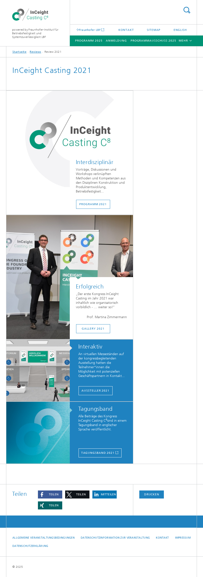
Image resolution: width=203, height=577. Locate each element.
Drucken (151, 494)
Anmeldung (116, 40)
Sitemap (153, 30)
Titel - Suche (187, 10)
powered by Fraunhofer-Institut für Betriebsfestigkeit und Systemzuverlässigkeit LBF (35, 33)
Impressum (183, 537)
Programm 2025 (89, 40)
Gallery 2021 (93, 328)
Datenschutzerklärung (30, 546)
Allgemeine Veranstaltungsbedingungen (43, 537)
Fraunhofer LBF (90, 29)
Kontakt (126, 30)
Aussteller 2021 (95, 390)
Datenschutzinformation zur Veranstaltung (115, 537)
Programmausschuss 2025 (153, 40)
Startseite (19, 51)
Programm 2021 (93, 204)
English (180, 30)
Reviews (35, 51)
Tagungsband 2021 (98, 453)
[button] (50, 494)
